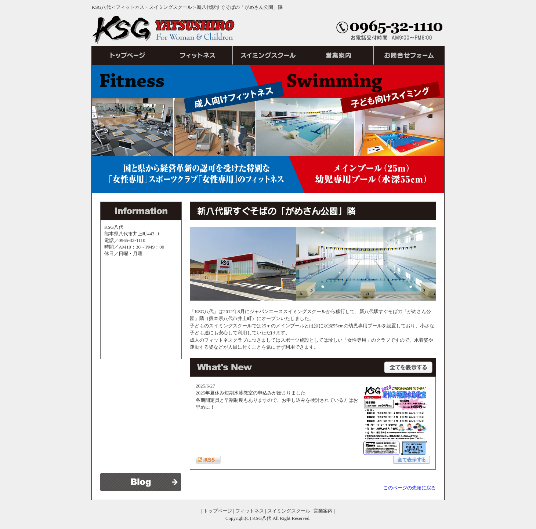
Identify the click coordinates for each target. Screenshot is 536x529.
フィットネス (249, 511)
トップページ (217, 511)
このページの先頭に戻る (409, 488)
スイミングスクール (288, 511)
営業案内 (323, 511)
